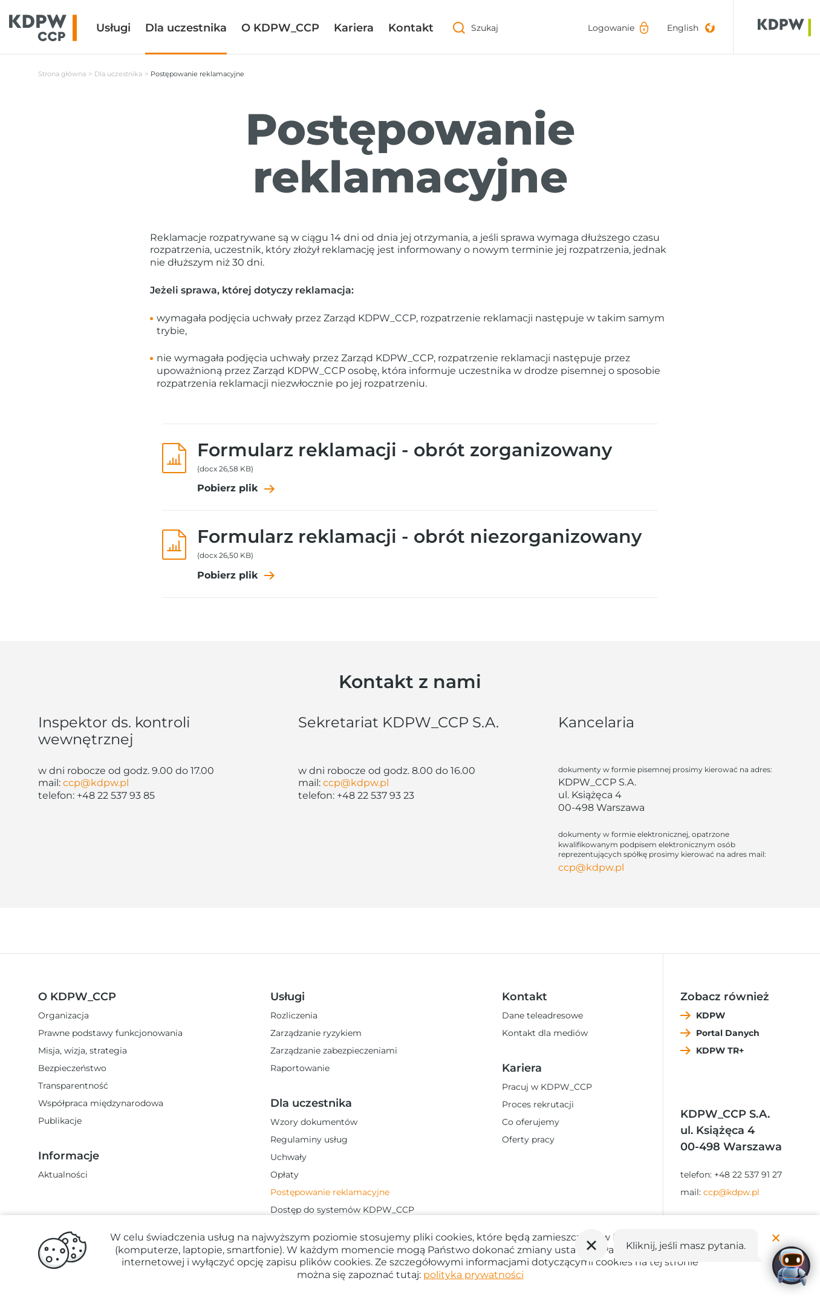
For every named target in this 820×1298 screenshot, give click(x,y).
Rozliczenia (293, 1015)
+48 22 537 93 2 (373, 795)
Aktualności (63, 1174)
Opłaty (284, 1174)
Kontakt (411, 27)
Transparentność (73, 1085)
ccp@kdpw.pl (96, 782)
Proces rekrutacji (538, 1104)
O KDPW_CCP (280, 27)
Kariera (354, 27)
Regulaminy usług (309, 1139)
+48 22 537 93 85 (116, 795)
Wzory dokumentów (313, 1121)
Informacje (68, 1155)
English (682, 27)
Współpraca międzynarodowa (100, 1103)
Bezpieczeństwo (72, 1068)
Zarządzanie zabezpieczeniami (333, 1050)
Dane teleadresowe (542, 1015)
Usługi (113, 27)
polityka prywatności (473, 1274)
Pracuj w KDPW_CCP (547, 1086)
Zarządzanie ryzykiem (316, 1033)
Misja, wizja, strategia (82, 1050)
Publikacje (60, 1120)
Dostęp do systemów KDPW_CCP (342, 1209)
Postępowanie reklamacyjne (329, 1192)
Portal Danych (728, 1033)
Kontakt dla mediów (545, 1033)
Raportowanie (300, 1068)
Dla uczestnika (186, 27)
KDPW (710, 1015)
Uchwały (288, 1157)
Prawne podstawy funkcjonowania (110, 1033)
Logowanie (611, 27)
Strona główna (62, 74)
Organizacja (63, 1015)
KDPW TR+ (720, 1050)
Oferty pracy (528, 1139)
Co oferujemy (530, 1121)
